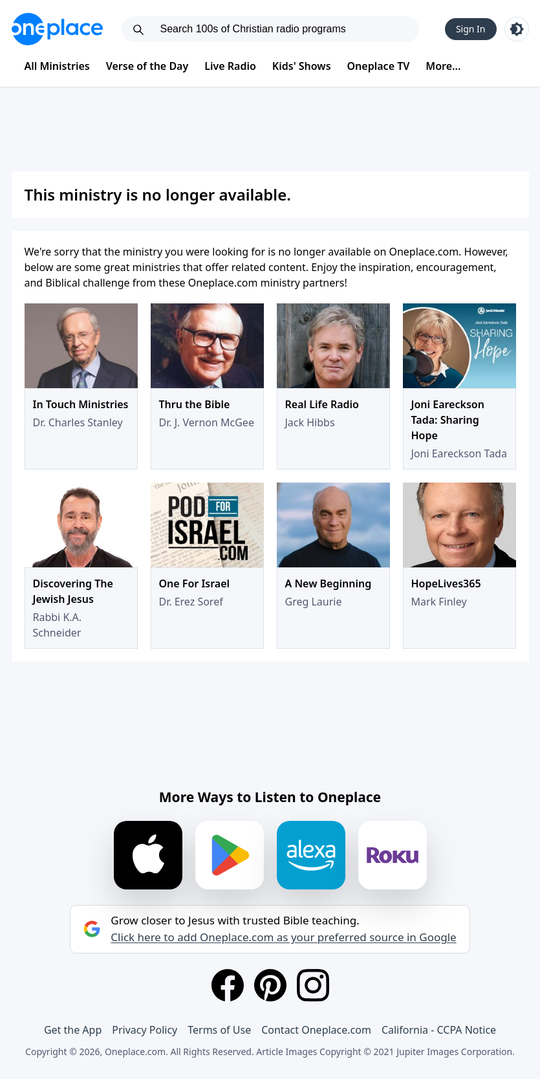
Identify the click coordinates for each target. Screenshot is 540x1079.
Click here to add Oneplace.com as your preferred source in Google (283, 937)
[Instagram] (313, 985)
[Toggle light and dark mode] (516, 29)
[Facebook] (227, 985)
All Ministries (57, 66)
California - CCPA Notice (439, 1030)
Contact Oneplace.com (316, 1030)
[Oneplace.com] (57, 29)
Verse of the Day (147, 66)
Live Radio (230, 66)
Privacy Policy (144, 1030)
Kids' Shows (301, 66)
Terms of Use (219, 1030)
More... (443, 66)
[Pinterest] (270, 985)
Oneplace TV (378, 66)
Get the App (73, 1030)
